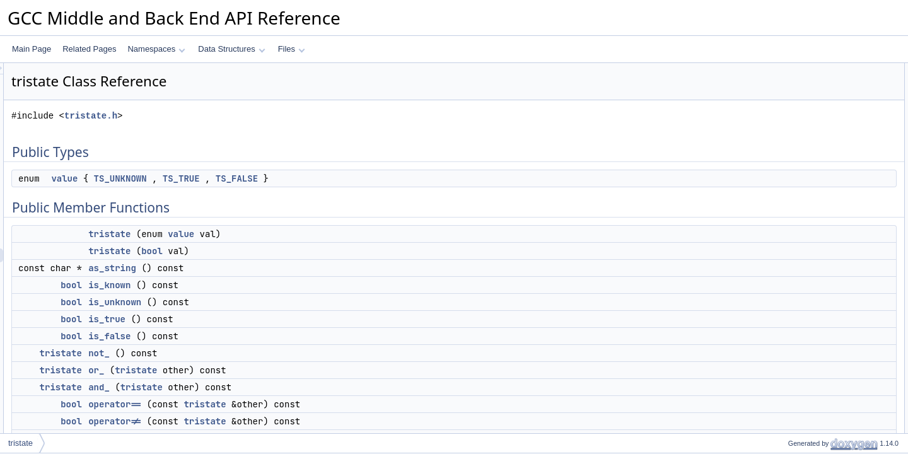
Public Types (788, 70)
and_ (256, 387)
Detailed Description (801, 347)
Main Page (31, 49)
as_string (270, 268)
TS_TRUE (339, 178)
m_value (791, 333)
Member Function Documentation (823, 430)
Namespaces (156, 49)
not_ (256, 353)
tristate (267, 234)
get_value (793, 278)
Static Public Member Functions (820, 292)
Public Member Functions (810, 97)
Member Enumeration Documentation (830, 361)
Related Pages (89, 49)
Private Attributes (796, 319)
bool (309, 251)
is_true (264, 319)
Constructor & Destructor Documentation (835, 389)
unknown (792, 305)
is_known (267, 285)
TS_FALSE (394, 178)
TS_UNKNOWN (278, 178)
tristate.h (248, 116)
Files (291, 49)
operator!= (272, 421)
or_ (254, 370)
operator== (272, 404)
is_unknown (272, 302)
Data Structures (231, 49)
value (222, 178)
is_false (267, 336)
